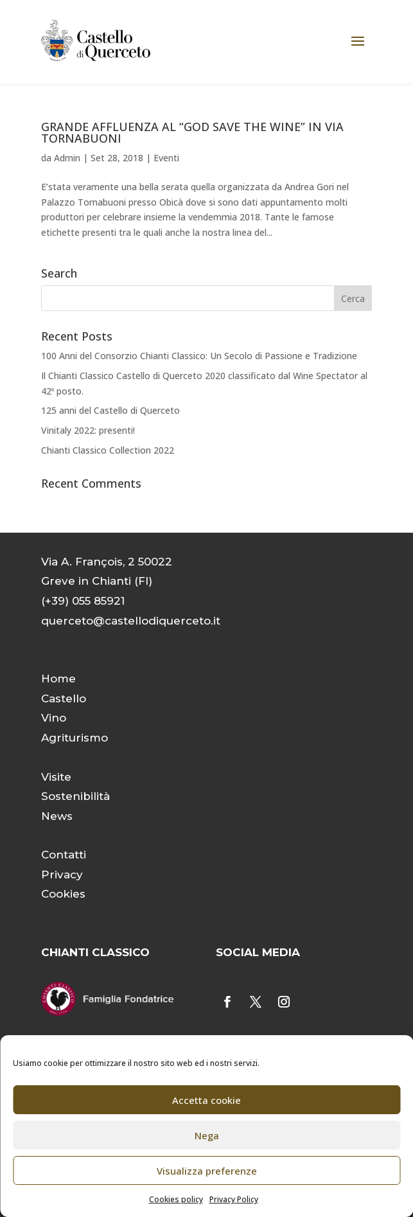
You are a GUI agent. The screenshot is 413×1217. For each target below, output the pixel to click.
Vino (53, 717)
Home (58, 678)
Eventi (166, 158)
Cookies (63, 893)
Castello (63, 698)
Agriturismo (74, 737)
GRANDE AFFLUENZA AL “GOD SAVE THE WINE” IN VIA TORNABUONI (192, 132)
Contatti (63, 854)
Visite (56, 776)
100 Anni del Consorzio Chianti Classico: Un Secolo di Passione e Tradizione (199, 356)
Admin (67, 158)
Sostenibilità (75, 796)
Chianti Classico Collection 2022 (107, 450)
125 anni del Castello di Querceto (110, 410)
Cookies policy (176, 1199)
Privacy (62, 874)
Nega (207, 1135)
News (57, 816)
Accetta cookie (206, 1100)
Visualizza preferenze (207, 1170)
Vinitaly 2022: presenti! (88, 430)
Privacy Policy (233, 1199)
